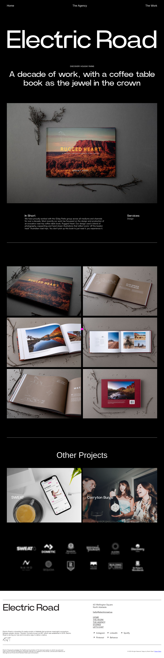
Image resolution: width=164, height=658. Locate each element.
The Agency (80, 5)
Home (10, 5)
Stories (97, 624)
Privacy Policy (157, 651)
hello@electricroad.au (102, 612)
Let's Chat (98, 627)
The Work (151, 5)
